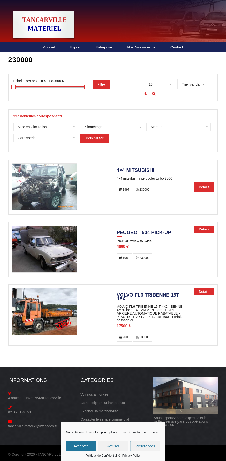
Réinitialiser (94, 138)
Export (75, 47)
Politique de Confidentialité (103, 455)
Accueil (49, 47)
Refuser (113, 446)
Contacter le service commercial (104, 419)
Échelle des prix (25, 81)
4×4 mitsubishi (135, 170)
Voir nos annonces (94, 394)
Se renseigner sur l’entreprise (102, 403)
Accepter (81, 446)
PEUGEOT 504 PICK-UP (144, 233)
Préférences (145, 446)
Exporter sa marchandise (99, 411)
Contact (176, 47)
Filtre (101, 84)
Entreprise (104, 47)
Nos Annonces (141, 47)
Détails (204, 187)
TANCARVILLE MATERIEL (58, 454)
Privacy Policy (131, 455)
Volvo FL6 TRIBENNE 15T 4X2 (148, 297)
